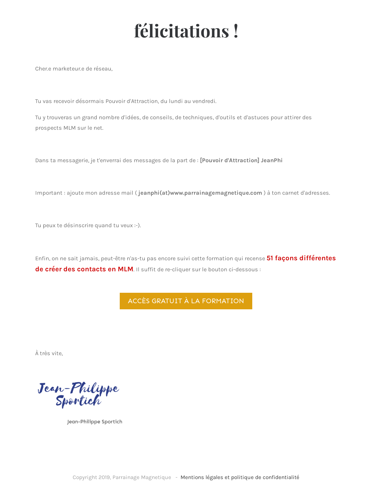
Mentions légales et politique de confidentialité (239, 477)
